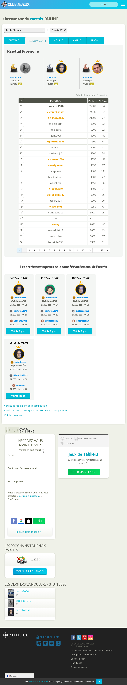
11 (76, 250)
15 (102, 250)
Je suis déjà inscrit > (29, 532)
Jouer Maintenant (84, 472)
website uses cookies (38, 681)
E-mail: (11, 455)
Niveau (95, 40)
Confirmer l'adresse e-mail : (23, 468)
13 (89, 250)
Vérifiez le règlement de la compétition (25, 405)
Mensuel (59, 40)
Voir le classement (14, 415)
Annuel (77, 40)
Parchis (36, 19)
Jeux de (83, 454)
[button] (21, 521)
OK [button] (99, 681)
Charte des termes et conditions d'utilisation (92, 650)
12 (83, 250)
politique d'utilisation (29, 495)
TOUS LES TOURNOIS (30, 571)
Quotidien (14, 40)
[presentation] (30, 509)
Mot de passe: (15, 481)
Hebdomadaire (37, 40)
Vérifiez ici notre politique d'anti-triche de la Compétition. (35, 410)
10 (70, 250)
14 (95, 250)
